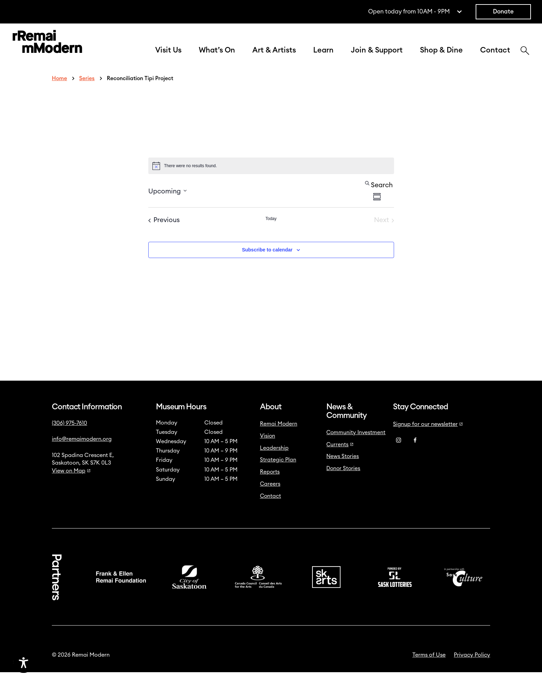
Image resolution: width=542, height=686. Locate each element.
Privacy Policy (472, 668)
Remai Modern (278, 437)
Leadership (274, 462)
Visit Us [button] (168, 57)
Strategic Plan (278, 473)
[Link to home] (47, 50)
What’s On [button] (217, 57)
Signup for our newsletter (428, 438)
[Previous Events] (164, 234)
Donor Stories (343, 482)
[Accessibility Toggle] (57, 662)
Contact (495, 57)
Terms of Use (429, 668)
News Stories (342, 470)
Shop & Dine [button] (441, 57)
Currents (340, 458)
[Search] (525, 58)
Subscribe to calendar (267, 263)
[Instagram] (398, 454)
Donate (503, 12)
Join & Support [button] (377, 57)
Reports (270, 485)
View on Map (71, 484)
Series (87, 92)
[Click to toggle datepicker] (167, 204)
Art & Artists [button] (274, 57)
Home (59, 92)
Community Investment (355, 446)
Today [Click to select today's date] (271, 232)
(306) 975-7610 (69, 437)
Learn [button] (323, 57)
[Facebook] (415, 454)
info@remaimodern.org (82, 453)
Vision (267, 449)
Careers (270, 498)
